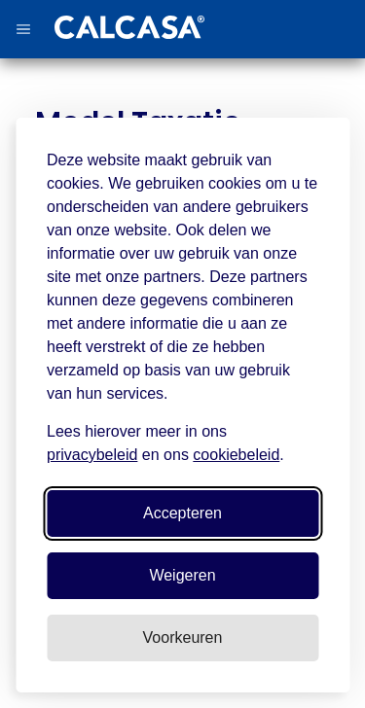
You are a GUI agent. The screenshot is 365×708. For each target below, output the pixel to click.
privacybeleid (92, 454)
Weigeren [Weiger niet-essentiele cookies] (182, 575)
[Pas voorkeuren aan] (182, 638)
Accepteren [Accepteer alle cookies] (182, 513)
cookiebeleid (236, 454)
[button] (23, 29)
